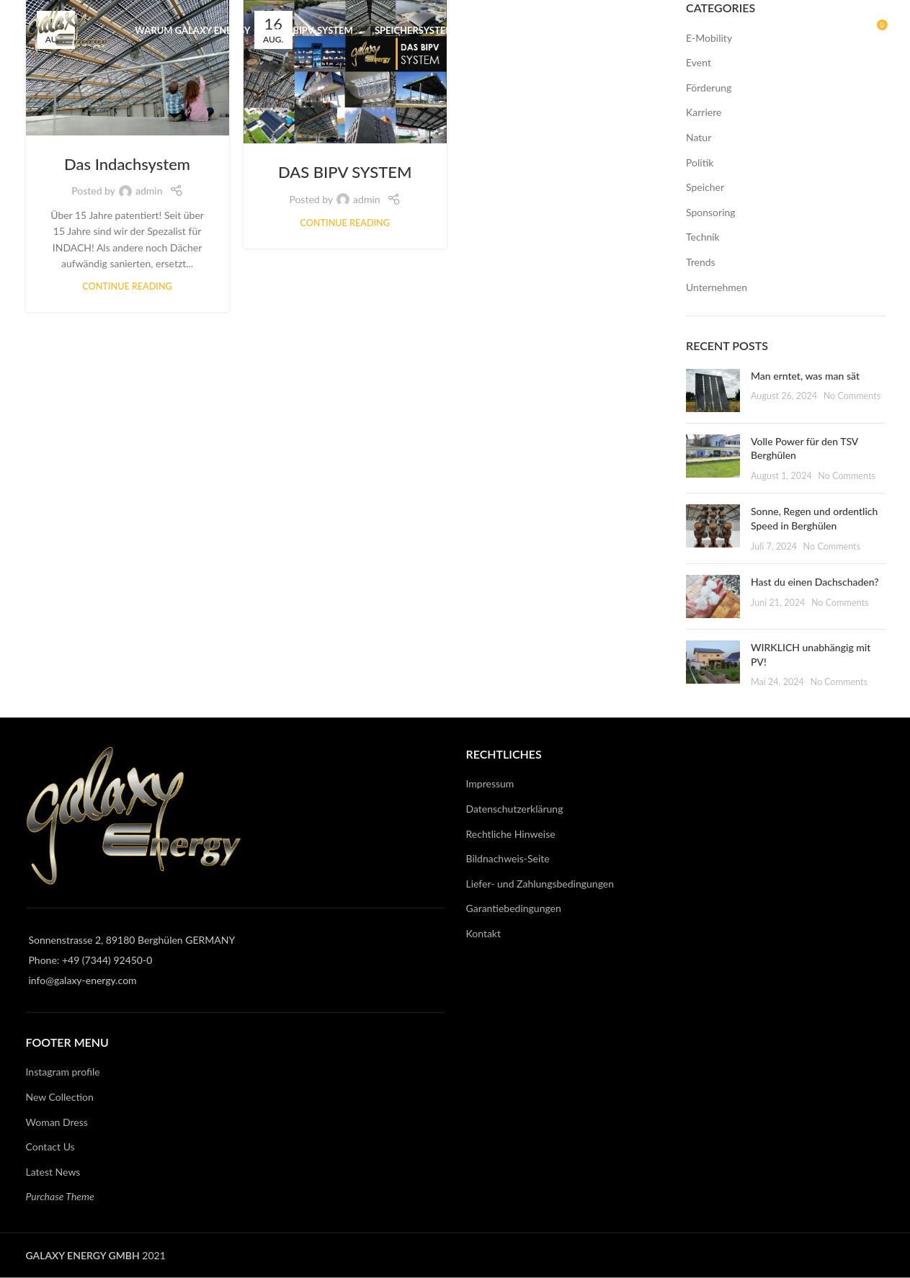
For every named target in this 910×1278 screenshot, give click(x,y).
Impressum (490, 783)
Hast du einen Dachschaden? (815, 582)
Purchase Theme (60, 1196)
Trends (700, 262)
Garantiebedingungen (513, 908)
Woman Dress (57, 1121)
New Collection (60, 1097)
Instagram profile (63, 1071)
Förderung (708, 87)
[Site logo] (79, 36)
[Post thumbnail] (713, 390)
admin (149, 190)
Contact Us (50, 1146)
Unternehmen (716, 287)
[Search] (845, 38)
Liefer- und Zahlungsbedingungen (540, 883)
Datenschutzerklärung (514, 809)
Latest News (53, 1171)
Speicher (705, 187)
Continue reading (126, 286)
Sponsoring (711, 212)
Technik (703, 237)
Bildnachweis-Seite (508, 858)
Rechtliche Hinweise (511, 833)
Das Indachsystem (127, 164)
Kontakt (483, 933)
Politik (699, 162)
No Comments (852, 395)
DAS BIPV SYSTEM (344, 172)
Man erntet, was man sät (805, 376)
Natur (698, 137)
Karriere (703, 112)
